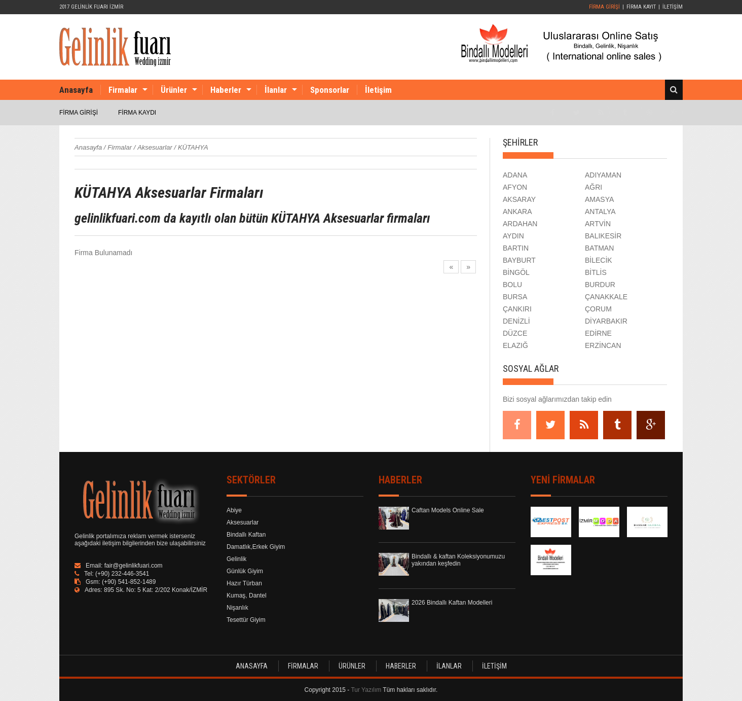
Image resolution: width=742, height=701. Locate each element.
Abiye (234, 510)
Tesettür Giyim (246, 619)
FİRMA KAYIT (641, 7)
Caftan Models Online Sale (448, 510)
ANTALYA (600, 211)
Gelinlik (236, 559)
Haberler (225, 90)
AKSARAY (519, 199)
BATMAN (599, 248)
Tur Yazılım (366, 689)
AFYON (515, 187)
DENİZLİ (516, 321)
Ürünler (174, 90)
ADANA (515, 175)
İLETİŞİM (672, 7)
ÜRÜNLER (352, 666)
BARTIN (516, 248)
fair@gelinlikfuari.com (133, 565)
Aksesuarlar (242, 522)
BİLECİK (598, 260)
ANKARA (517, 211)
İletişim (378, 90)
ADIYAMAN (603, 175)
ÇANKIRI (517, 309)
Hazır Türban (244, 583)
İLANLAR (449, 666)
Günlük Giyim (245, 571)
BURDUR (600, 285)
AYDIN (513, 236)
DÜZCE (515, 333)
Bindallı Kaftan (246, 534)
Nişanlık (237, 607)
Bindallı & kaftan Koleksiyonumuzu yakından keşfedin (458, 560)
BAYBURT (519, 260)
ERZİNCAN (603, 345)
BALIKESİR (603, 236)
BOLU (512, 285)
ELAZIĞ (515, 345)
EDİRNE (598, 333)
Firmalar (122, 90)
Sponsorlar (329, 90)
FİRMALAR (303, 666)
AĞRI (593, 187)
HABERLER (401, 666)
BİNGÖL (516, 272)
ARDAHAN (520, 224)
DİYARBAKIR (606, 321)
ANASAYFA (252, 666)
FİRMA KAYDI (137, 112)
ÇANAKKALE (606, 297)
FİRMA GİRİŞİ (604, 7)
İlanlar (276, 90)
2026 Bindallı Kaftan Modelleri (452, 602)
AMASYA (599, 199)
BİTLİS (596, 272)
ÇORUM (598, 309)
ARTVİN (598, 224)
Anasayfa (76, 90)
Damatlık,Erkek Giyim (256, 546)
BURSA (515, 297)
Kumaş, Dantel (247, 595)
